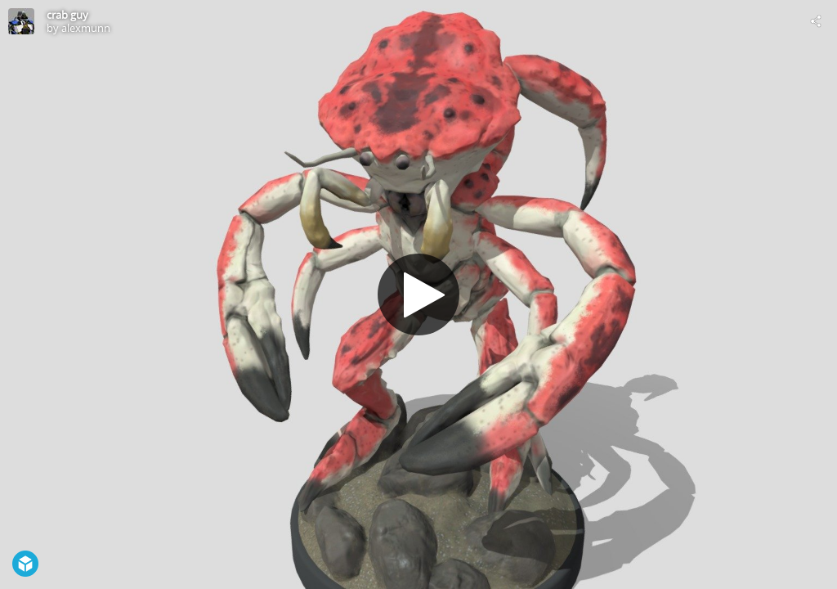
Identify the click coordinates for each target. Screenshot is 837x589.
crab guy (67, 14)
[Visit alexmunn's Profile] (21, 21)
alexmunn (85, 27)
